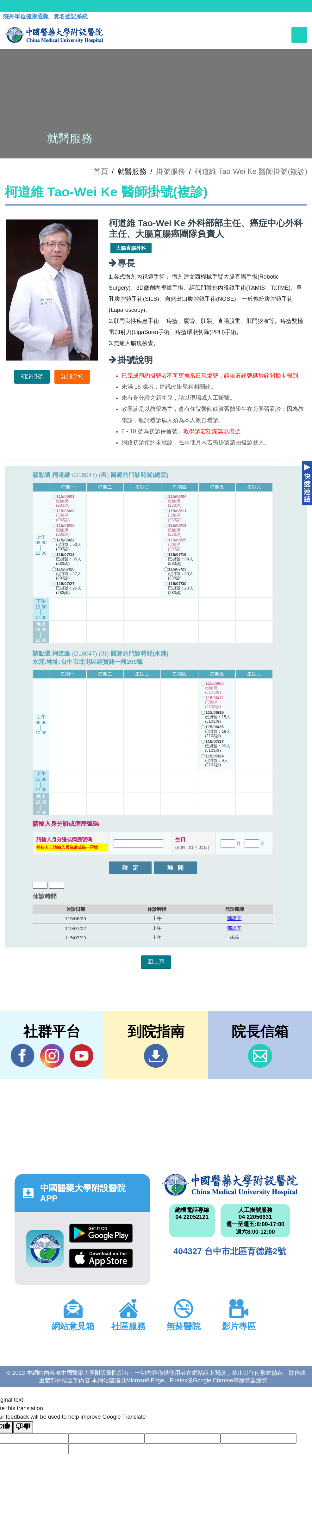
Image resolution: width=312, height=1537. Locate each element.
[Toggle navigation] (299, 35)
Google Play (101, 1233)
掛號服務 (170, 171)
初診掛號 (32, 376)
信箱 (260, 1056)
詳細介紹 (72, 376)
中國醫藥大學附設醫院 (230, 1185)
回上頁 (156, 962)
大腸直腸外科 (131, 248)
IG (52, 1056)
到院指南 (156, 1056)
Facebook (22, 1055)
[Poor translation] (23, 1427)
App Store (101, 1258)
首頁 (100, 171)
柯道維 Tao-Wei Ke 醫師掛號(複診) (251, 171)
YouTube (81, 1055)
